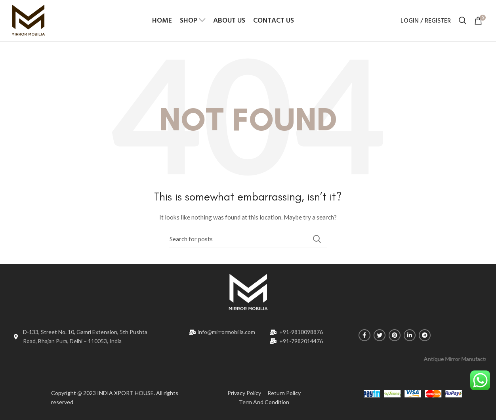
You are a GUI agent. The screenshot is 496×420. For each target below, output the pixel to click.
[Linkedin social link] (410, 336)
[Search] (248, 239)
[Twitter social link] (379, 336)
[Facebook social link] (364, 336)
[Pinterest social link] (395, 336)
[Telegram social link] (425, 336)
